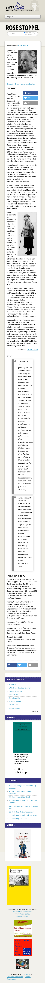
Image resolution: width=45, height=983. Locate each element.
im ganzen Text (29, 32)
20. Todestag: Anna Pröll (18, 819)
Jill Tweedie (13, 705)
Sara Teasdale (14, 698)
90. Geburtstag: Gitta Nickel (19, 797)
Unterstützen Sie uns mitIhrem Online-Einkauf (22, 914)
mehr (34, 711)
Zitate (17, 84)
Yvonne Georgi (14, 708)
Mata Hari (12, 685)
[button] (30, 93)
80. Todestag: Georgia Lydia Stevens (23, 815)
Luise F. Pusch (32, 350)
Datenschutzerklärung (15, 977)
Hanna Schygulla (15, 691)
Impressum (27, 974)
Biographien (11, 45)
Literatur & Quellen (28, 84)
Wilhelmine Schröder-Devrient (20, 688)
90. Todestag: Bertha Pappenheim (21, 812)
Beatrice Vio (13, 695)
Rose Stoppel (23, 45)
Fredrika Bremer (15, 701)
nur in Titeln (28, 34)
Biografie (10, 84)
